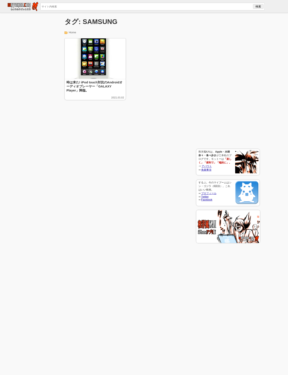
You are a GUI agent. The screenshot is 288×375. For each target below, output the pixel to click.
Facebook (206, 199)
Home (72, 32)
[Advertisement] (228, 81)
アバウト (207, 166)
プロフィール (208, 193)
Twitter (205, 196)
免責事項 (206, 169)
